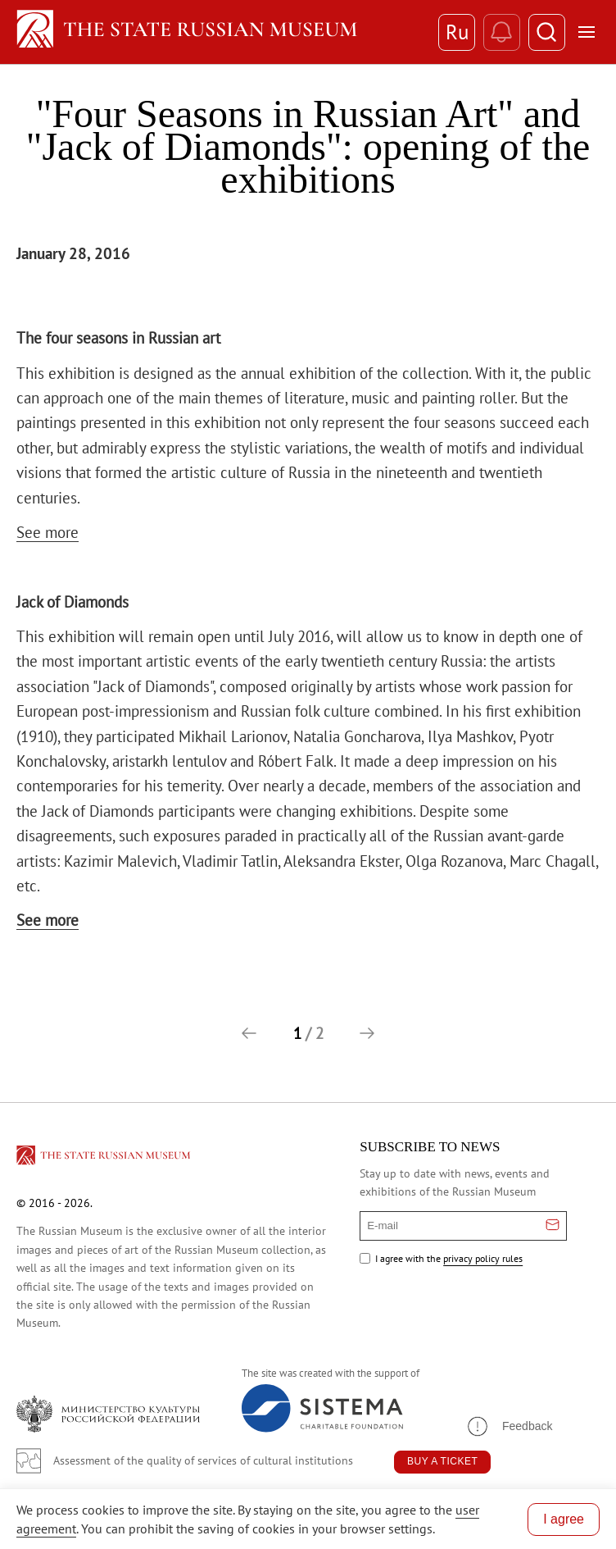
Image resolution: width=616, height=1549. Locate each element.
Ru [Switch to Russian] (457, 32)
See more (47, 532)
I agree (563, 1519)
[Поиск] (546, 32)
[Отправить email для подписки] (552, 1226)
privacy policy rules (483, 1258)
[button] (249, 1033)
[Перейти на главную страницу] (104, 1158)
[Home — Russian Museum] (219, 32)
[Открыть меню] (586, 32)
